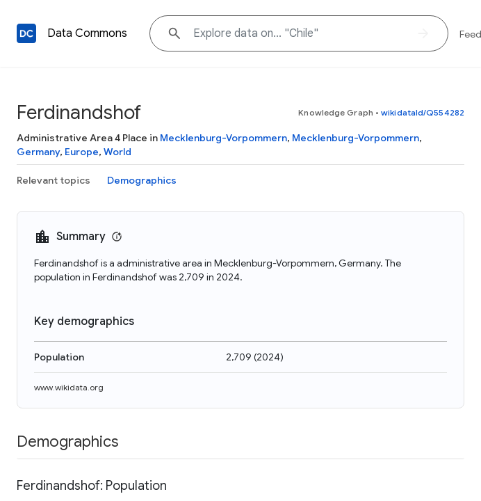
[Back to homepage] (26, 33)
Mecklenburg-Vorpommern (223, 138)
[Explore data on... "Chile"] (299, 33)
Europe (82, 151)
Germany (38, 151)
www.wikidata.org (69, 387)
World (117, 151)
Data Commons (87, 33)
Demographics (142, 180)
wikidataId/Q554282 (422, 112)
